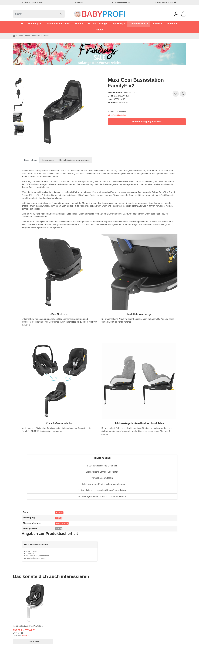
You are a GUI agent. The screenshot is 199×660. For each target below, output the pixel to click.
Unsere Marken (139, 23)
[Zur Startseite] (100, 14)
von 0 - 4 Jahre (62, 523)
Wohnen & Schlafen (57, 23)
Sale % (157, 23)
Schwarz (59, 512)
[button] (18, 82)
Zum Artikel (33, 641)
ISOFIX (59, 518)
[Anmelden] (176, 14)
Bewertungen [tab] (48, 160)
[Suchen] (39, 14)
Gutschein (172, 23)
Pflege (79, 23)
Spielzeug (118, 23)
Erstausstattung (97, 23)
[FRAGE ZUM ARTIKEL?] (183, 94)
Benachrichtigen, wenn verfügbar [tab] (74, 160)
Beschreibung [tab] (30, 160)
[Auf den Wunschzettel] (176, 94)
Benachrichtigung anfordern (146, 121)
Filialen (99, 29)
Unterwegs (34, 23)
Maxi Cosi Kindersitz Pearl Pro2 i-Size (28, 626)
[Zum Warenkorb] (183, 14)
